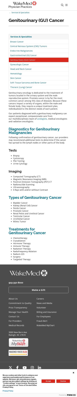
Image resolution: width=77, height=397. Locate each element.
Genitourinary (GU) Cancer (22, 60)
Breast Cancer (17, 41)
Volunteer (41, 307)
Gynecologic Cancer (19, 64)
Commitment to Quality (20, 303)
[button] (66, 5)
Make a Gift (38, 289)
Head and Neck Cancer (21, 69)
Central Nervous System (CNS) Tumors (28, 46)
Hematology (16, 73)
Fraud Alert (42, 321)
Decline (63, 381)
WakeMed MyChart (46, 325)
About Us (13, 298)
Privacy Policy (8, 391)
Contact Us (14, 316)
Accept (48, 381)
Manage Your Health (18, 312)
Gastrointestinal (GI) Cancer (23, 55)
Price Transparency (18, 307)
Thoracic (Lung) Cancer (21, 87)
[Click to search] (62, 5)
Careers (40, 298)
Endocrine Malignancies (21, 50)
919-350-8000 (16, 282)
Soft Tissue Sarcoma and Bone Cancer (28, 82)
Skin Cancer (15, 78)
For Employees (44, 316)
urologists (42, 118)
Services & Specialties (21, 36)
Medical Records (16, 325)
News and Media (44, 303)
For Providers (15, 321)
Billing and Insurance (47, 312)
